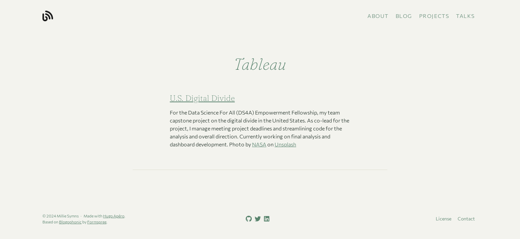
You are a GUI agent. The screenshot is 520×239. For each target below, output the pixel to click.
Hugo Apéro (113, 215)
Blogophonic (70, 221)
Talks (465, 16)
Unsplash (285, 144)
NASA (259, 144)
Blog (404, 16)
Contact (466, 218)
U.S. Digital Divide (202, 98)
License (443, 218)
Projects (434, 16)
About (378, 16)
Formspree (96, 221)
